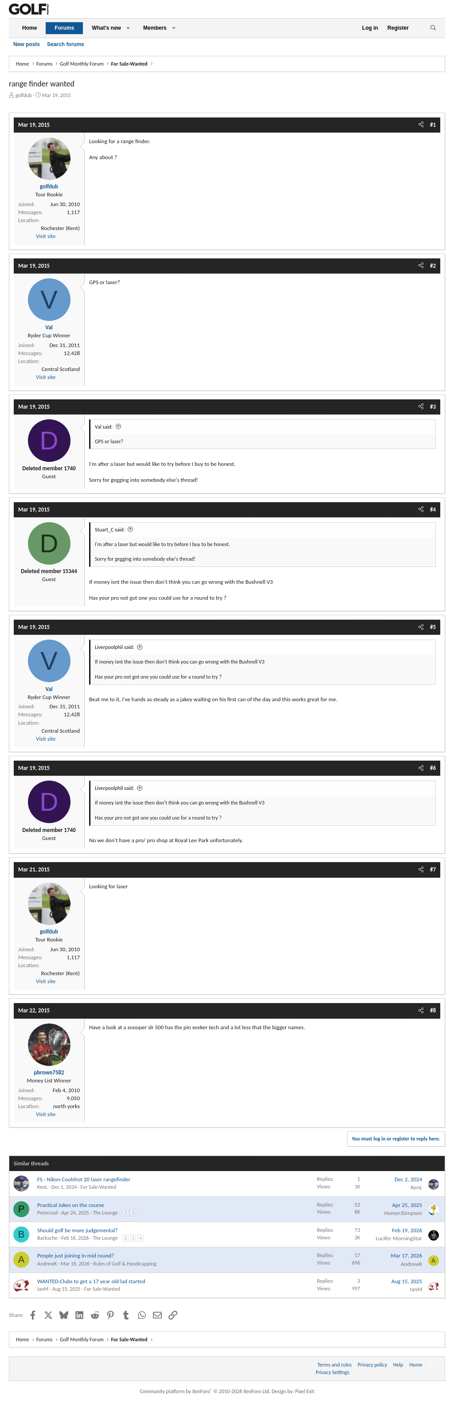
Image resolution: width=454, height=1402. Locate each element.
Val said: (104, 427)
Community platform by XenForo (205, 1391)
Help (398, 1365)
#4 (433, 509)
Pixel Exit (304, 1391)
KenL (42, 1187)
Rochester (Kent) (60, 228)
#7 (433, 869)
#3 (433, 406)
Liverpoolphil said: (114, 647)
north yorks (66, 1106)
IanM (42, 1289)
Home (29, 28)
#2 (433, 265)
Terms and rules (334, 1365)
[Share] (421, 125)
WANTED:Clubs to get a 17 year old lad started (91, 1281)
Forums (64, 28)
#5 (433, 627)
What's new (106, 28)
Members (155, 28)
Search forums (65, 44)
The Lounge (105, 1213)
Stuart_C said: (110, 530)
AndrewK (47, 1264)
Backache (47, 1238)
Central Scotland (61, 369)
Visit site (45, 236)
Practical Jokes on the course (70, 1205)
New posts (26, 44)
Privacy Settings (332, 1372)
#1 (433, 124)
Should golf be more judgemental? (77, 1230)
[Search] (433, 28)
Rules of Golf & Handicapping (124, 1264)
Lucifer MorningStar (399, 1238)
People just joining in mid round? (75, 1255)
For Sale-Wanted (99, 1187)
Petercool (47, 1213)
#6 (433, 768)
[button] (128, 28)
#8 (433, 1010)
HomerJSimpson (403, 1213)
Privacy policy (372, 1365)
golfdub (24, 95)
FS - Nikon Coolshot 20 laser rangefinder (83, 1179)
